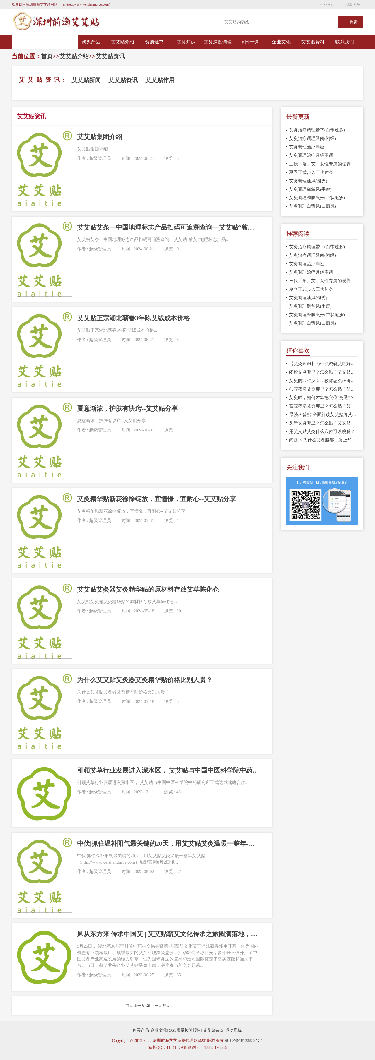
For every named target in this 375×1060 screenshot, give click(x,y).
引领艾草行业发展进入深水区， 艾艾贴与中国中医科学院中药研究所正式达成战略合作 (168, 770)
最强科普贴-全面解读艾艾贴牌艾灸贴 (324, 414)
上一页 (139, 1006)
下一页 (156, 1006)
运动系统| (234, 1030)
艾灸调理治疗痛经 (306, 147)
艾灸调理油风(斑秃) (308, 181)
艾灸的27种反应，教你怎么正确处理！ (324, 380)
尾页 (166, 1006)
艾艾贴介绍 (122, 41)
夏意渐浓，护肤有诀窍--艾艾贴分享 (127, 408)
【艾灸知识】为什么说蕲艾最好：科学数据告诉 (324, 363)
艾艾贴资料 (313, 41)
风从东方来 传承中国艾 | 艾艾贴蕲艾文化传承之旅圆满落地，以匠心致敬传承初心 (168, 934)
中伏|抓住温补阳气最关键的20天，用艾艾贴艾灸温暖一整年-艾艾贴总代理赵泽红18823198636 (168, 843)
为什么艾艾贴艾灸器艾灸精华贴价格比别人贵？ (144, 680)
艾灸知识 (186, 41)
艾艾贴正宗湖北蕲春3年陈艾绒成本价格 (133, 318)
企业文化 (327, 5)
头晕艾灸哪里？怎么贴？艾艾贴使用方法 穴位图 (324, 423)
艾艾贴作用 (160, 80)
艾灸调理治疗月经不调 (311, 155)
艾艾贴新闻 (86, 80)
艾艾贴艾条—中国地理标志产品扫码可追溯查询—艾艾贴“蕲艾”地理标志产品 (168, 227)
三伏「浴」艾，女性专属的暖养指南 (324, 164)
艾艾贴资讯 (110, 56)
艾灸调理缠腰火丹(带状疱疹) (317, 197)
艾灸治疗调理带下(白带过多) (317, 130)
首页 (47, 56)
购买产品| (141, 1030)
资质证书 (154, 41)
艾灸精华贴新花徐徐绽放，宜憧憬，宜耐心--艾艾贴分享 (156, 499)
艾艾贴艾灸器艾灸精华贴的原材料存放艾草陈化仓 (148, 589)
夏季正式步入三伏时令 (311, 172)
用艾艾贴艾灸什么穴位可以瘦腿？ (322, 431)
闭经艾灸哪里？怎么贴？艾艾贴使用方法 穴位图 (324, 372)
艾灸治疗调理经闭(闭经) (312, 138)
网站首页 (45, 42)
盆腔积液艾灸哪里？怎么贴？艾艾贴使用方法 (324, 389)
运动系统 (353, 5)
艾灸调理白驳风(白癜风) (312, 206)
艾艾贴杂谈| (213, 1030)
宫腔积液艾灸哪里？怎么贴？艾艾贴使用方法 (324, 406)
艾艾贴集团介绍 (99, 137)
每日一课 (249, 41)
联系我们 (344, 41)
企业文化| (159, 1030)
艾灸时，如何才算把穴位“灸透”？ (321, 397)
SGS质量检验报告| (185, 1030)
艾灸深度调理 (218, 41)
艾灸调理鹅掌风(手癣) (310, 189)
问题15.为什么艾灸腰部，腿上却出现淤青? (324, 440)
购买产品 (90, 41)
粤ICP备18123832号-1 (243, 1040)
